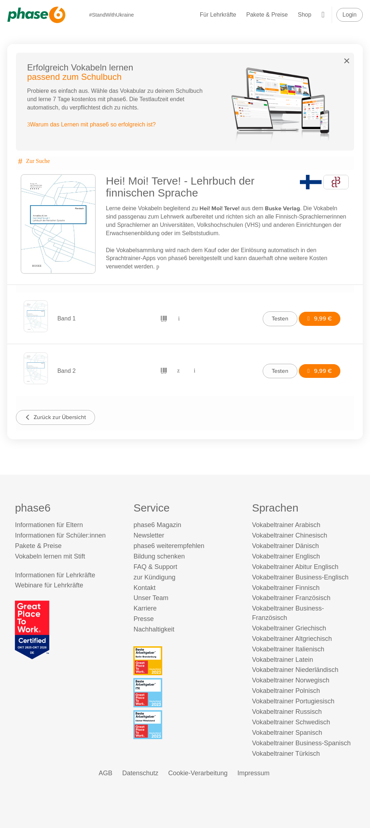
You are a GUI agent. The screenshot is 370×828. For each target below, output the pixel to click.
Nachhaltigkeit (153, 629)
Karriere (144, 608)
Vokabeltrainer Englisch (286, 556)
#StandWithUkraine (111, 15)
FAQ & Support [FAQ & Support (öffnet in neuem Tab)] (155, 566)
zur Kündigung (154, 577)
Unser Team (150, 597)
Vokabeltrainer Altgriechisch (292, 638)
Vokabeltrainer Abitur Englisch (295, 566)
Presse (143, 618)
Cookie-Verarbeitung (198, 773)
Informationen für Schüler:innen (60, 535)
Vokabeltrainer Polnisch (286, 690)
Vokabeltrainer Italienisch (288, 649)
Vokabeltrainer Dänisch (285, 545)
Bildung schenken (159, 556)
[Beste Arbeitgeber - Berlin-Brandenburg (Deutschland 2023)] (186, 660)
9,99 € (319, 318)
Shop (304, 15)
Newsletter (148, 535)
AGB (105, 773)
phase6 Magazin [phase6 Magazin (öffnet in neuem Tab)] (157, 525)
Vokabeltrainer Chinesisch (289, 535)
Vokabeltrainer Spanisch (287, 732)
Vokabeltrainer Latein (282, 659)
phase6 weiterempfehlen (168, 545)
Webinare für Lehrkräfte (49, 585)
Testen (280, 318)
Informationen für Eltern (49, 525)
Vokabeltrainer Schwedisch (291, 722)
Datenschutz (140, 773)
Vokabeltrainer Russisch (287, 711)
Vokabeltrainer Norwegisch (290, 680)
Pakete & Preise (267, 15)
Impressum (253, 773)
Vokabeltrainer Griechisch (289, 628)
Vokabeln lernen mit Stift (50, 556)
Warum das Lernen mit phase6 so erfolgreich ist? (91, 124)
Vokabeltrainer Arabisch (286, 525)
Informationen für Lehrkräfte (55, 575)
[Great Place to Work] (32, 629)
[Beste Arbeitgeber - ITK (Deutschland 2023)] (186, 692)
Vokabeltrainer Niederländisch (295, 669)
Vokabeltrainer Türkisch (286, 753)
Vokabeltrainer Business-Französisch (288, 613)
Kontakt (144, 587)
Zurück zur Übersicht (55, 417)
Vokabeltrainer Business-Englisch (300, 577)
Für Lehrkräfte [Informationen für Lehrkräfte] (218, 15)
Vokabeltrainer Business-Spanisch (301, 743)
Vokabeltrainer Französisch (291, 597)
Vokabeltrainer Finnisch (285, 587)
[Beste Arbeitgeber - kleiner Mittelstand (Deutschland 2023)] (186, 724)
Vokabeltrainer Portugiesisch (293, 701)
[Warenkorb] (323, 14)
